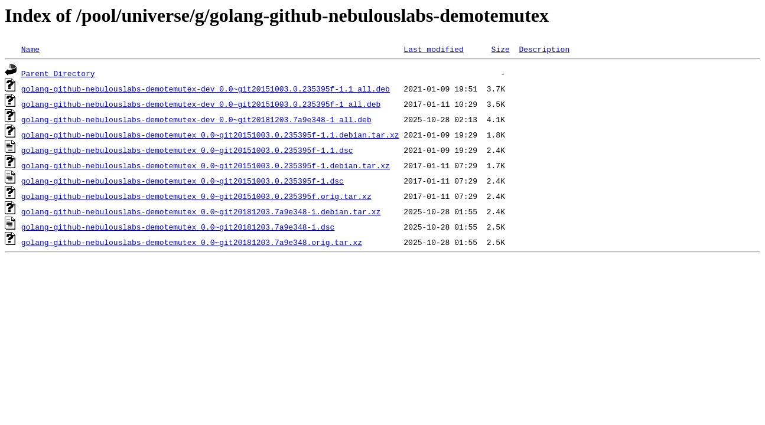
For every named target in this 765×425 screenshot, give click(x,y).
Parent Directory (58, 73)
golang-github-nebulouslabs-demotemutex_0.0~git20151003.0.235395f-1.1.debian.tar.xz (210, 134)
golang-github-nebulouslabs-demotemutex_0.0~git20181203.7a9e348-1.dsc (177, 226)
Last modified (433, 49)
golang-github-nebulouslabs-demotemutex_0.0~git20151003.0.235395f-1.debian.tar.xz (205, 165)
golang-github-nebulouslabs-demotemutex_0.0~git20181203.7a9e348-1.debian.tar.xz (200, 211)
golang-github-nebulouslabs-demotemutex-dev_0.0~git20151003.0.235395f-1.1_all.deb (205, 88)
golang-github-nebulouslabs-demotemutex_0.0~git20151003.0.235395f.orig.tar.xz (196, 196)
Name (30, 49)
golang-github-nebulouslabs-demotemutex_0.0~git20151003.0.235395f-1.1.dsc (187, 150)
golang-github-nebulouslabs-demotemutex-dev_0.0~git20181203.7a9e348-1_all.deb (196, 119)
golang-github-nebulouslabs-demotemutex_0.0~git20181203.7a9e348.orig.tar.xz (191, 242)
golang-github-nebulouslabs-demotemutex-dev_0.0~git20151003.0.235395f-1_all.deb (200, 104)
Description (544, 49)
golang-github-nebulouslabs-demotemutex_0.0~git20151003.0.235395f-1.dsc (182, 180)
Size (500, 49)
